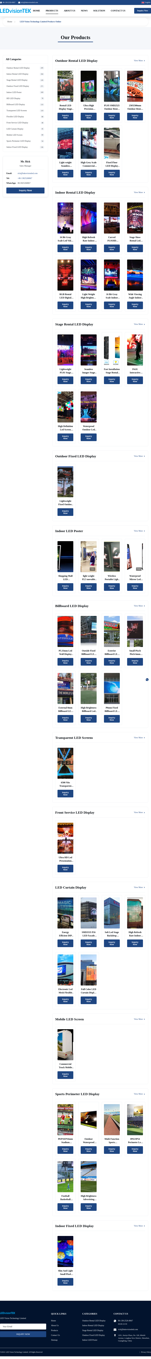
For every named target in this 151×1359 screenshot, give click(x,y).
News (84, 10)
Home (36, 10)
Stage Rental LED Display (92, 1330)
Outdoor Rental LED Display (94, 1321)
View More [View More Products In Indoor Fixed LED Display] (139, 1226)
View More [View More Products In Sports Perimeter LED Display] (139, 1094)
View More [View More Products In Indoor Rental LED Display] (139, 192)
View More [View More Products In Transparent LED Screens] (139, 738)
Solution (99, 10)
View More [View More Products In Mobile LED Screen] (139, 1019)
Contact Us (118, 10)
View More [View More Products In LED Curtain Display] (139, 887)
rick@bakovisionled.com (29, 2)
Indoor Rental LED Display (93, 1325)
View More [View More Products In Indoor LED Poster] (139, 531)
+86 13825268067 (25, 178)
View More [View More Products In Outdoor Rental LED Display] (139, 61)
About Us (69, 10)
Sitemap (54, 1340)
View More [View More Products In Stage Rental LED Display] (139, 324)
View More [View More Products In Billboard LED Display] (139, 606)
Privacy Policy (146, 1352)
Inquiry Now (142, 11)
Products (52, 10)
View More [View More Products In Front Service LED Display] (139, 812)
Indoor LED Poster (89, 1340)
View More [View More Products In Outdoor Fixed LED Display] (139, 456)
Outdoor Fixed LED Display (93, 1335)
